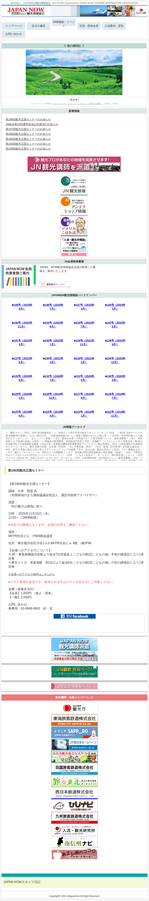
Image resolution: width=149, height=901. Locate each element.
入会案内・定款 (114, 25)
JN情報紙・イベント (64, 23)
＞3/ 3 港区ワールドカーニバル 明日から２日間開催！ (35, 452)
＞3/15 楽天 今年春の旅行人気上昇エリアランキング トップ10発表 (74, 448)
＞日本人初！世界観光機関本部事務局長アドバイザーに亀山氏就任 (74, 444)
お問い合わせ (13, 33)
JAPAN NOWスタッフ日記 (21, 882)
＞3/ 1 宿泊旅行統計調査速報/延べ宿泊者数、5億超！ (94, 452)
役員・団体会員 (88, 25)
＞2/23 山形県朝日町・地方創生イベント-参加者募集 (101, 458)
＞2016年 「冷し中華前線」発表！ (74, 446)
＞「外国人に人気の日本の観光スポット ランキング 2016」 (85, 432)
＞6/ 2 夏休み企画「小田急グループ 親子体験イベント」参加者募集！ (90, 438)
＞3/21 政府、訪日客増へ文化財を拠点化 (116, 446)
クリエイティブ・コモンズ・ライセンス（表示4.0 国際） (77, 104)
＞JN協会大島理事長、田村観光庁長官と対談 (65, 441)
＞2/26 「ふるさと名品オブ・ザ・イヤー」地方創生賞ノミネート (100, 455)
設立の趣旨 (38, 25)
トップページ (13, 25)
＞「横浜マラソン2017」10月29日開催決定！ (29, 432)
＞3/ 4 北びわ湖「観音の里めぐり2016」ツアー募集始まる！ (109, 449)
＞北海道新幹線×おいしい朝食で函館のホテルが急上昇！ (79, 435)
